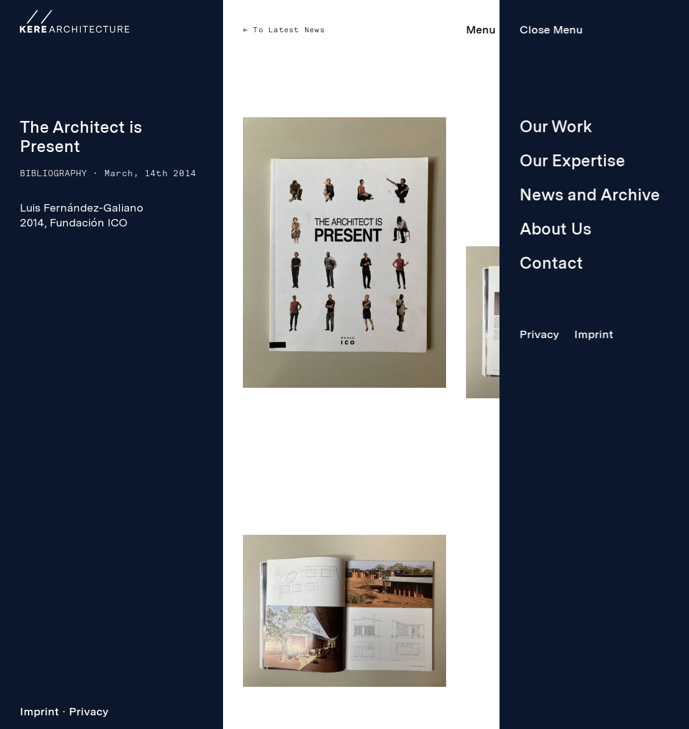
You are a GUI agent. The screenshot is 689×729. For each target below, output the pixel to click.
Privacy (89, 711)
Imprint (39, 711)
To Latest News (286, 29)
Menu (481, 29)
